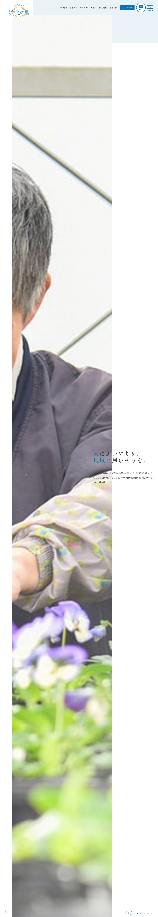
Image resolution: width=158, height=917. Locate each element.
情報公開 (113, 7)
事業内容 (73, 7)
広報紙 (93, 7)
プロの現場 (62, 7)
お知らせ (84, 7)
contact (141, 7)
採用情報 (127, 7)
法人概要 (103, 7)
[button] (131, 913)
